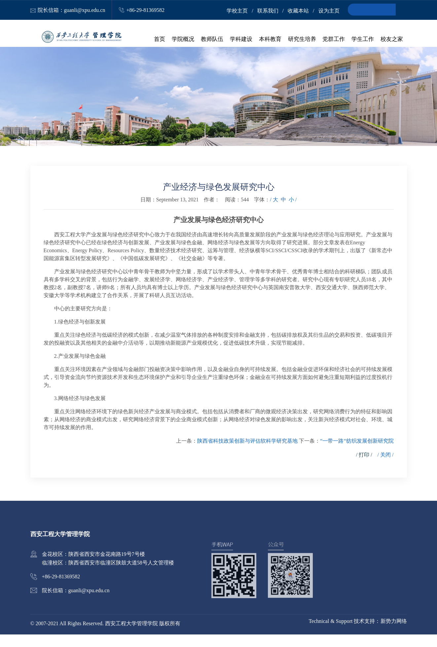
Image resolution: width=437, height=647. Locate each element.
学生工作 (363, 39)
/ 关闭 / (386, 467)
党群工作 (334, 39)
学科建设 (242, 39)
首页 (161, 39)
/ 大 (274, 212)
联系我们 (267, 11)
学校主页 (237, 11)
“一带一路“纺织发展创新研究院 (356, 453)
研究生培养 (303, 39)
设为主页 (329, 11)
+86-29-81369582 (145, 10)
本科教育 (271, 39)
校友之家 (392, 39)
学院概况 (185, 39)
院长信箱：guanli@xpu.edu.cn (71, 10)
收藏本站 (298, 11)
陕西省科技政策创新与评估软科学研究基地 (247, 453)
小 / (293, 212)
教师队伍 (213, 39)
